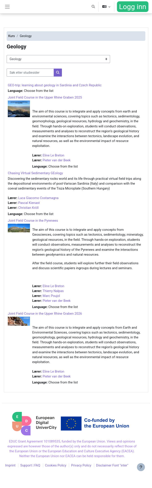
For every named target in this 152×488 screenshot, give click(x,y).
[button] (93, 6)
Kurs (11, 36)
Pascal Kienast (29, 203)
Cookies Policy (55, 465)
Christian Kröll (28, 208)
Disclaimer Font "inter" (112, 465)
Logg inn (132, 6)
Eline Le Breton (53, 155)
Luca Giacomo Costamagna (38, 198)
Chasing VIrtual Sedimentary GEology (35, 173)
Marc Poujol (51, 296)
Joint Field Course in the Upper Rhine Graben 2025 (45, 97)
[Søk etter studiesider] (30, 73)
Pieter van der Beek (57, 160)
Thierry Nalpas (53, 291)
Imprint (10, 465)
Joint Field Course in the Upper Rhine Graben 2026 (45, 314)
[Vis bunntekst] (141, 467)
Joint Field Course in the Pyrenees (33, 221)
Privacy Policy (81, 465)
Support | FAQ (30, 465)
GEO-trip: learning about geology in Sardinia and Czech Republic (55, 85)
